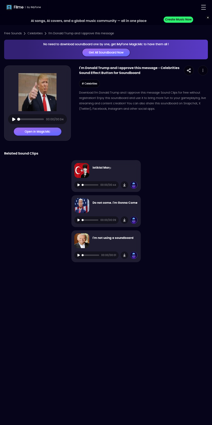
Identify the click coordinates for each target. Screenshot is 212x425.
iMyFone (36, 7)
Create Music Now (178, 19)
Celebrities (35, 33)
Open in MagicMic (37, 132)
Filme (18, 7)
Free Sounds (13, 33)
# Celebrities (89, 83)
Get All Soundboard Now (106, 52)
